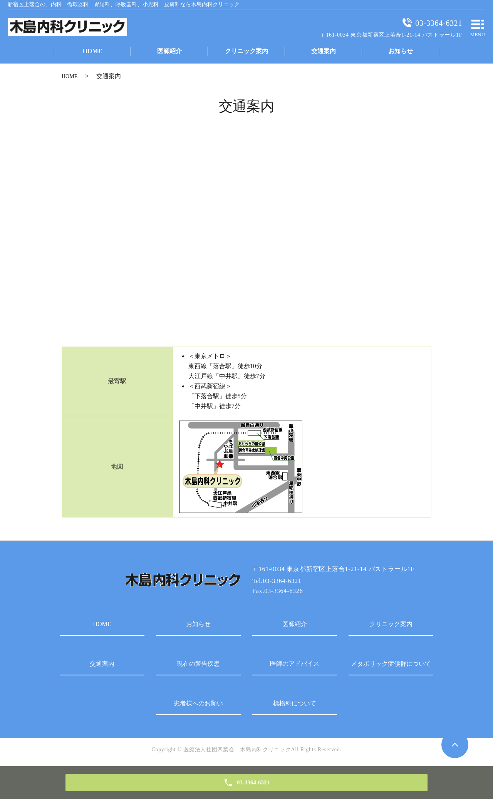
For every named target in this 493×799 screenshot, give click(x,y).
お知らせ (198, 624)
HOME (69, 76)
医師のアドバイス (294, 663)
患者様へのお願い (198, 703)
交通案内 (102, 663)
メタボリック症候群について (391, 663)
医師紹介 (294, 624)
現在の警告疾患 (198, 663)
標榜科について (294, 703)
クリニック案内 (391, 624)
